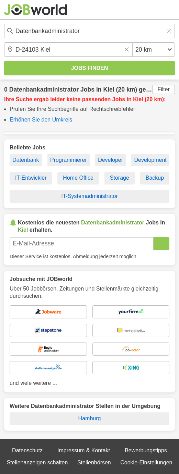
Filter (163, 89)
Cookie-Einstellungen (146, 462)
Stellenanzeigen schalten (37, 462)
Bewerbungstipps (146, 450)
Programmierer (68, 160)
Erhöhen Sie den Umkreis (41, 120)
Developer (110, 160)
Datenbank (25, 160)
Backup (155, 178)
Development (150, 160)
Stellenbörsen (94, 462)
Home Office (78, 178)
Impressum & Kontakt (83, 450)
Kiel (108, 89)
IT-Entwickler (31, 178)
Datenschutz (27, 450)
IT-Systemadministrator (89, 196)
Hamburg (89, 418)
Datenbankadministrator (44, 89)
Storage (119, 178)
